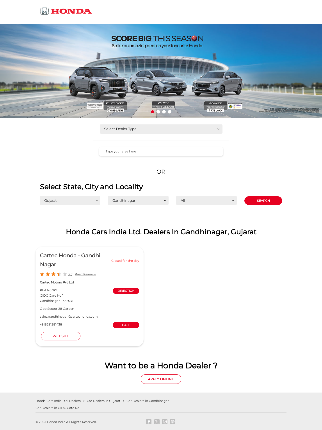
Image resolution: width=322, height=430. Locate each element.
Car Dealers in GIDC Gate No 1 (58, 408)
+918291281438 (51, 324)
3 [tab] (164, 111)
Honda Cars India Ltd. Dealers (59, 401)
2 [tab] (158, 111)
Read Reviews (85, 274)
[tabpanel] (161, 71)
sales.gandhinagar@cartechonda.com (69, 317)
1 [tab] (152, 111)
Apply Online (161, 379)
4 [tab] (169, 111)
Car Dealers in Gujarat (103, 401)
